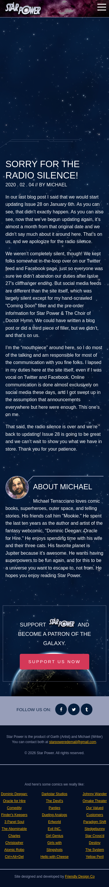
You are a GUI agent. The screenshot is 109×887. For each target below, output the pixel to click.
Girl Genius (54, 836)
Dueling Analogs (54, 815)
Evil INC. (54, 829)
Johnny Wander (95, 794)
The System (94, 850)
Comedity (14, 808)
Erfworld (54, 822)
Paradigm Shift (94, 822)
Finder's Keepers (14, 815)
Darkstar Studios (54, 794)
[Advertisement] (54, 77)
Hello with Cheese (54, 857)
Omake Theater (95, 801)
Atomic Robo (14, 850)
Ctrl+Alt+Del (14, 857)
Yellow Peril (95, 857)
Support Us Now (54, 661)
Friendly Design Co (80, 876)
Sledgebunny (95, 829)
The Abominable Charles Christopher (14, 836)
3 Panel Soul (14, 822)
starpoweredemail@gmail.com (72, 742)
